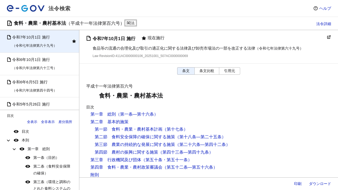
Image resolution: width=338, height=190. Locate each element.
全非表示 (48, 122)
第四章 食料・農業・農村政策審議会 (126, 167)
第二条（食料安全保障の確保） (51, 169)
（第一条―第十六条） (137, 114)
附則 (94, 175)
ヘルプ (325, 8)
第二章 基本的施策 (109, 122)
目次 (25, 131)
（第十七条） (175, 129)
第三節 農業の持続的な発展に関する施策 (135, 144)
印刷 (298, 184)
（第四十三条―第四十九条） (185, 152)
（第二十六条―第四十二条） (202, 144)
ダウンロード (320, 184)
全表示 (32, 122)
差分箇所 (65, 122)
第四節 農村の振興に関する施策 (126, 152)
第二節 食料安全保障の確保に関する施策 (135, 137)
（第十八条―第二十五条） (200, 137)
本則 (25, 140)
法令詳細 (323, 24)
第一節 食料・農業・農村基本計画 (128, 129)
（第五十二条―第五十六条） (189, 167)
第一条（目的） (46, 157)
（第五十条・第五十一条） (166, 160)
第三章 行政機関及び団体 (115, 160)
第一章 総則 (39, 149)
